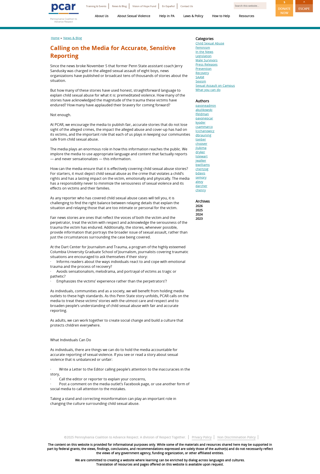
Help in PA (166, 16)
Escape (304, 5)
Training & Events (96, 6)
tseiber (201, 139)
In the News (204, 52)
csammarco (204, 127)
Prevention (204, 69)
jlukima (201, 148)
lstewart (202, 156)
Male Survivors (207, 60)
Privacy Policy (202, 437)
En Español (168, 6)
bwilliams (203, 165)
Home (55, 38)
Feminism (203, 47)
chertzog (202, 169)
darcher (201, 186)
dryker (200, 152)
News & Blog (119, 6)
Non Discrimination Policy (236, 437)
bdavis (200, 173)
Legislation (204, 56)
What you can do (208, 90)
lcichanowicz (205, 131)
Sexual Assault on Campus (215, 85)
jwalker (201, 160)
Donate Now (284, 7)
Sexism (201, 81)
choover (201, 143)
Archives (203, 201)
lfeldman (202, 114)
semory (201, 177)
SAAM (200, 77)
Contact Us (186, 6)
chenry (201, 190)
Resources (246, 16)
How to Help (221, 16)
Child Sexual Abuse (210, 43)
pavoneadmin (206, 105)
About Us (101, 16)
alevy (199, 182)
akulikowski (204, 110)
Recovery (202, 73)
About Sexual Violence (133, 16)
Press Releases (207, 64)
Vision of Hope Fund (144, 6)
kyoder (201, 122)
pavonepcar (204, 118)
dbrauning (203, 135)
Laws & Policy (193, 16)
